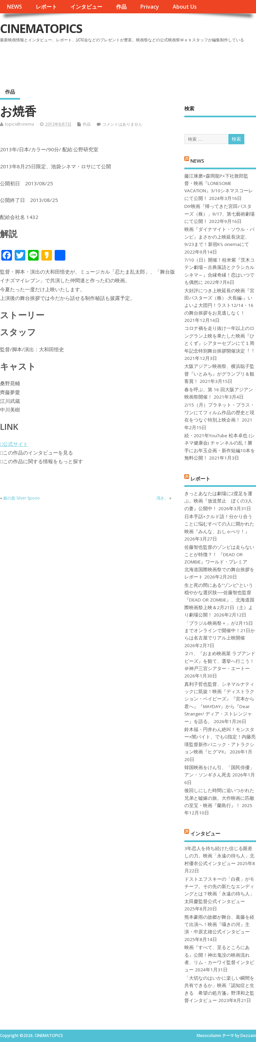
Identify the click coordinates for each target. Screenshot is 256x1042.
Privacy (149, 6)
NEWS (14, 6)
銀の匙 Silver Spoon (21, 498)
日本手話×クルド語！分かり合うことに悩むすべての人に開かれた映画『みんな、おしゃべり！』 (219, 524)
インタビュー (86, 6)
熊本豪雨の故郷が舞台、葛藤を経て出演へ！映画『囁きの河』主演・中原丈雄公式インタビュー (219, 924)
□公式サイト (14, 444)
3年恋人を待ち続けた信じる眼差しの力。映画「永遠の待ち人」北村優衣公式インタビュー (219, 855)
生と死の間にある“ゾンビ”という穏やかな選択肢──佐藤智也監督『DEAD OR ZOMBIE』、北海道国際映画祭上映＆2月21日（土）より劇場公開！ (219, 600)
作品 (121, 6)
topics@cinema (19, 124)
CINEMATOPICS (41, 28)
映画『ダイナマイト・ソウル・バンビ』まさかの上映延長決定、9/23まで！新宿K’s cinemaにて (219, 236)
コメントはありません (122, 124)
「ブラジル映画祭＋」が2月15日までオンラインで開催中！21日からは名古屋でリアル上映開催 (219, 630)
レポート (46, 6)
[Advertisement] (129, 63)
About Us (185, 6)
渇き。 (162, 498)
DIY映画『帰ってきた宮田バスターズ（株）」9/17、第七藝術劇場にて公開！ (219, 213)
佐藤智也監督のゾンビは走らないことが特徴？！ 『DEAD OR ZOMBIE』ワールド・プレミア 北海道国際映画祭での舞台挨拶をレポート (219, 562)
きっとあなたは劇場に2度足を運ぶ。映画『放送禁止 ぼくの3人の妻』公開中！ (218, 501)
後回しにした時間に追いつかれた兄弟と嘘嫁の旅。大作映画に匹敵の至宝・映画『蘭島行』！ (219, 797)
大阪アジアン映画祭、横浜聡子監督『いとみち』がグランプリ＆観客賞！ (219, 373)
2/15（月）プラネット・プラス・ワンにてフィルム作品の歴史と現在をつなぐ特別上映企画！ (219, 412)
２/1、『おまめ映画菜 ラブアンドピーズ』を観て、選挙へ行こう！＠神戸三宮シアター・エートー (219, 660)
